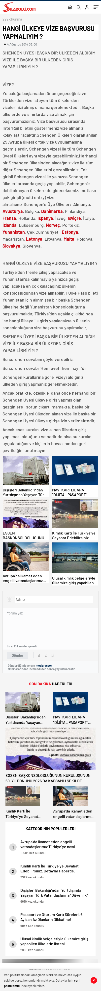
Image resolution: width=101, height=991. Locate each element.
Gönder (17, 655)
